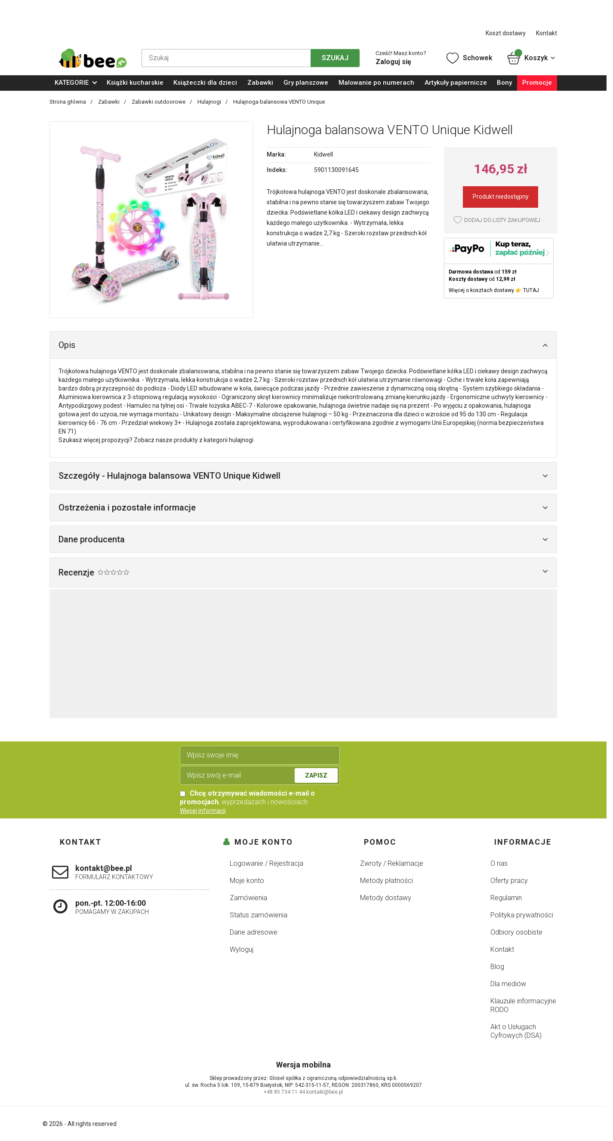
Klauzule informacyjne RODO (523, 1005)
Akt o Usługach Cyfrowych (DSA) (516, 1031)
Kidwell (323, 154)
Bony (504, 82)
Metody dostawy (385, 898)
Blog (497, 967)
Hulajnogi (209, 101)
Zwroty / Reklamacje (391, 863)
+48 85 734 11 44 (284, 1092)
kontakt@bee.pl (324, 1092)
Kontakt (546, 33)
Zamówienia (248, 898)
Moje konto (247, 881)
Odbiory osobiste (516, 932)
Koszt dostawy (506, 33)
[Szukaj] (226, 58)
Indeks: (277, 169)
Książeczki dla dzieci (205, 82)
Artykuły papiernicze (456, 82)
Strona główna (68, 101)
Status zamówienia (258, 915)
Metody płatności (386, 881)
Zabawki (260, 82)
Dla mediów (508, 984)
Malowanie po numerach (376, 82)
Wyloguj (241, 949)
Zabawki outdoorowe (159, 101)
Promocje (537, 82)
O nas (499, 863)
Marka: (276, 154)
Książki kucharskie (135, 82)
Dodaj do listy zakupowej (502, 220)
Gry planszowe (305, 82)
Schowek (469, 58)
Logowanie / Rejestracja (266, 863)
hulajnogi (241, 440)
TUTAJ (531, 290)
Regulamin (506, 898)
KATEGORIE (72, 82)
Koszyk (531, 58)
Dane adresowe (253, 932)
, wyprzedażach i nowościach (247, 797)
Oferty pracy (509, 881)
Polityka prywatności (521, 915)
